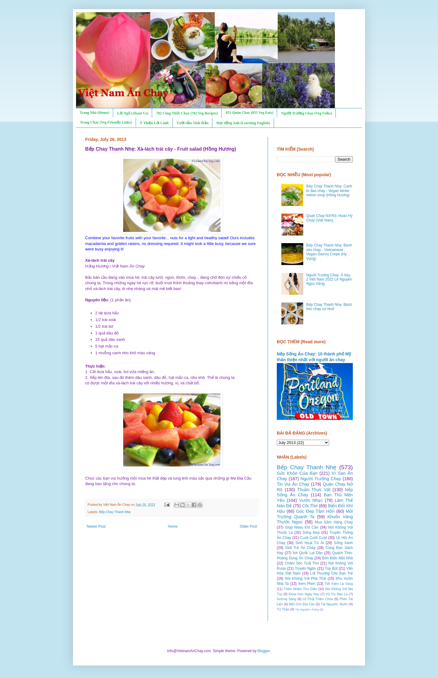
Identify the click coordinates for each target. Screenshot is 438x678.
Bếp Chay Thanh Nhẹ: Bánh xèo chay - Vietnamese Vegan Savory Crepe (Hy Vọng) (329, 251)
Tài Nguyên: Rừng (307, 609)
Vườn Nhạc (310, 500)
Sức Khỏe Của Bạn (297, 473)
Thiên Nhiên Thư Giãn (300, 589)
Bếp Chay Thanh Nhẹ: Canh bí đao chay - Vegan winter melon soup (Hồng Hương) (329, 190)
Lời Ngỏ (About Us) (132, 113)
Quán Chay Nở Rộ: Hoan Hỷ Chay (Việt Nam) (329, 218)
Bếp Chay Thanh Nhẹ (115, 512)
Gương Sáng (286, 599)
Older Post (248, 526)
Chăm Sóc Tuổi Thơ (302, 563)
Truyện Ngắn (305, 568)
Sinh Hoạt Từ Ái (309, 543)
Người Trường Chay (321, 478)
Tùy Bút (331, 568)
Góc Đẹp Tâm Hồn (315, 511)
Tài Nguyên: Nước (334, 604)
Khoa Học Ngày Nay (304, 594)
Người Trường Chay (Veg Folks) (306, 113)
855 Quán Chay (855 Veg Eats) (249, 112)
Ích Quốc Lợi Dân (308, 553)
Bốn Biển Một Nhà (337, 558)
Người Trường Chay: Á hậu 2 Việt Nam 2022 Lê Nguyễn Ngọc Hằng (329, 279)
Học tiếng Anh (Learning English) (243, 123)
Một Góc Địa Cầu (302, 604)
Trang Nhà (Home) (94, 112)
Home (173, 526)
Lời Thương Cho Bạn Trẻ (331, 573)
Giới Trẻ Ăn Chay (300, 548)
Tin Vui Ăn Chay (293, 484)
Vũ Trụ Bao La (337, 594)
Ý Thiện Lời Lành (154, 123)
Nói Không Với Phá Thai (305, 578)
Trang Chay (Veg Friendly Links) (106, 122)
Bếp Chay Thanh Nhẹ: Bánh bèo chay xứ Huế (329, 306)
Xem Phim (306, 584)
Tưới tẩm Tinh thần (193, 123)
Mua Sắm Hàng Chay (334, 522)
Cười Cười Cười (313, 538)
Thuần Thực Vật (314, 489)
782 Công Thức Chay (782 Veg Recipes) (186, 113)
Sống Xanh (343, 543)
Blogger (264, 651)
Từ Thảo (283, 609)
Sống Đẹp (311, 532)
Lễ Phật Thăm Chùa (318, 599)
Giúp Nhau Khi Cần (301, 527)
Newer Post (96, 526)
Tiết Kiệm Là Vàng (339, 583)
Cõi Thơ (310, 505)
